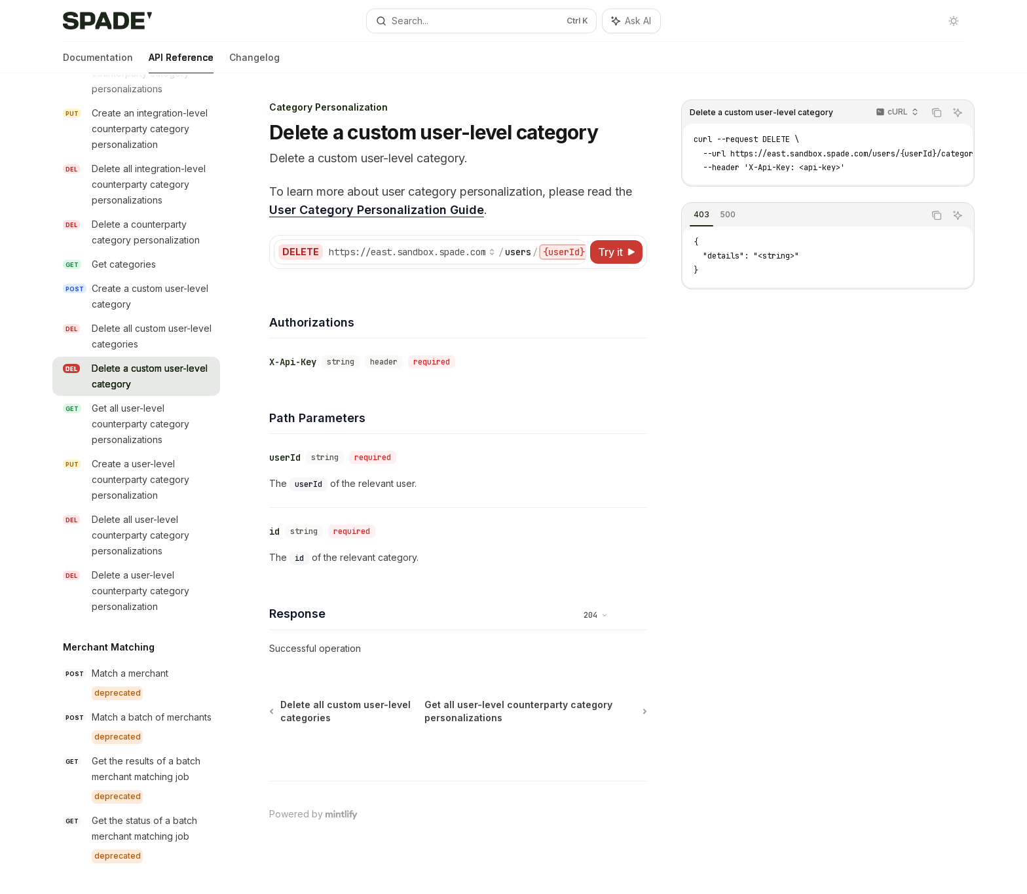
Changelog (254, 62)
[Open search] (481, 21)
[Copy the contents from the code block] (936, 112)
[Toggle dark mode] (953, 20)
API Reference (181, 62)
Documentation (98, 62)
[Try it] (616, 252)
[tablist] (803, 215)
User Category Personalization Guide (376, 210)
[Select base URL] (412, 252)
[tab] (701, 215)
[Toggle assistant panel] (631, 21)
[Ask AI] (957, 112)
